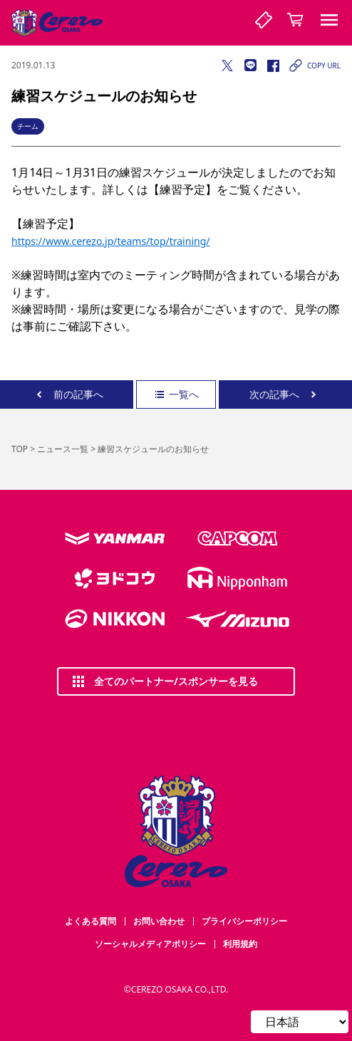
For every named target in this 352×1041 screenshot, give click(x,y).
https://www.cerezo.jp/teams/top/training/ (110, 241)
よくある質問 (90, 921)
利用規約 (240, 944)
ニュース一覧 (62, 449)
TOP (19, 449)
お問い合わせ (159, 921)
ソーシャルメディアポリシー (150, 944)
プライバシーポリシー (244, 921)
